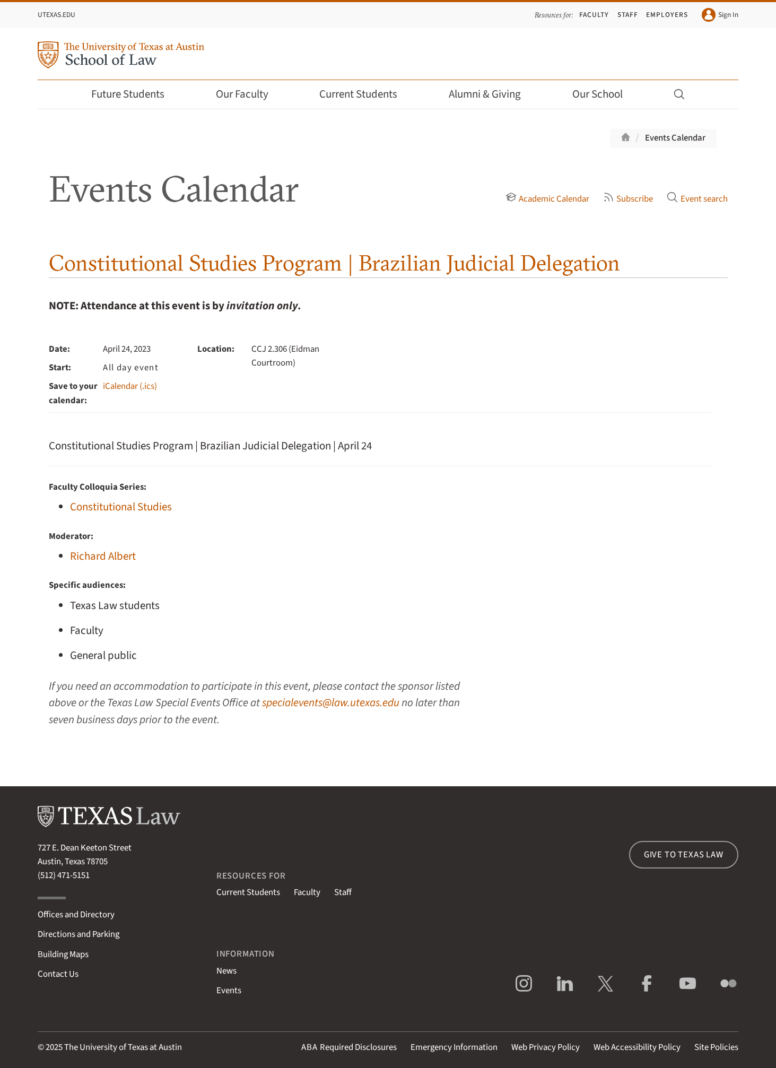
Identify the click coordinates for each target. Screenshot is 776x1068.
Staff (627, 15)
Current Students (365, 94)
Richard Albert (103, 556)
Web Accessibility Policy (637, 1047)
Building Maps (63, 954)
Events (228, 990)
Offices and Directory (76, 914)
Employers (666, 15)
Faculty (594, 15)
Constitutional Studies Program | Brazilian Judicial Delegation (334, 262)
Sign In (720, 15)
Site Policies (716, 1047)
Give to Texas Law (683, 854)
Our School (604, 94)
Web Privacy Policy (545, 1047)
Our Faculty (249, 94)
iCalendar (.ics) (130, 386)
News (226, 971)
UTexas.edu (56, 15)
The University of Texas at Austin (123, 1047)
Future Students (135, 94)
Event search (697, 199)
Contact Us (58, 974)
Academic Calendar (547, 199)
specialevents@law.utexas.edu (330, 702)
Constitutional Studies (121, 507)
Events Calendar (675, 138)
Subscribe (628, 199)
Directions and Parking (78, 934)
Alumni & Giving (492, 94)
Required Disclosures (349, 1047)
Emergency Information (454, 1047)
